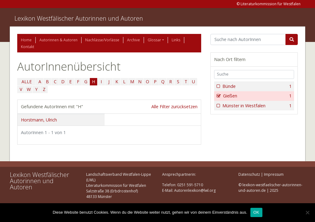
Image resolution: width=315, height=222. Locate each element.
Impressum (274, 174)
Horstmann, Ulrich (39, 120)
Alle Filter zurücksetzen (174, 106)
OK (256, 212)
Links (176, 40)
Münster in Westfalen (256, 105)
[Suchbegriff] (248, 39)
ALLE (27, 81)
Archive (133, 40)
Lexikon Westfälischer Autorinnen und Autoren (78, 18)
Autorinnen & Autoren (58, 40)
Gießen (257, 95)
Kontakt (27, 46)
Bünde (256, 86)
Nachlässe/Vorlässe (102, 40)
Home (26, 40)
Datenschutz (249, 174)
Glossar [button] (154, 40)
